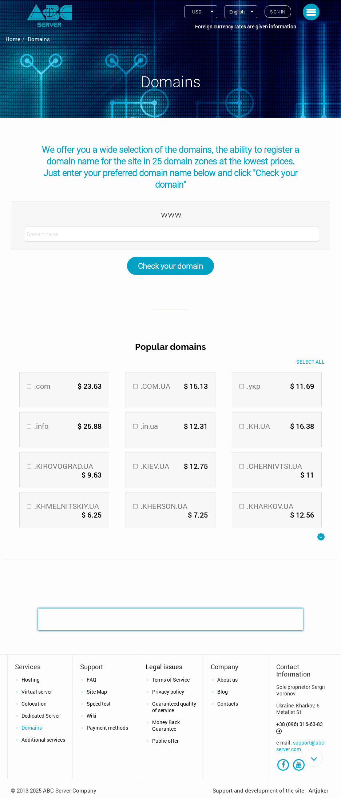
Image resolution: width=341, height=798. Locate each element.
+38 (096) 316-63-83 (299, 724)
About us (227, 679)
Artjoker (318, 791)
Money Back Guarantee (166, 725)
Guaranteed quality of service (174, 707)
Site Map (97, 691)
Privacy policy (168, 691)
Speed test (99, 703)
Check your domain (170, 266)
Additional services (43, 739)
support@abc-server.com (300, 746)
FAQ (91, 679)
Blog (222, 691)
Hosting (30, 679)
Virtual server (36, 691)
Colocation (34, 703)
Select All (310, 362)
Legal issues (164, 666)
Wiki (91, 715)
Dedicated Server (40, 715)
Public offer (165, 740)
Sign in (277, 12)
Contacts (227, 703)
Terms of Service (171, 679)
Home (12, 39)
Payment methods (107, 727)
